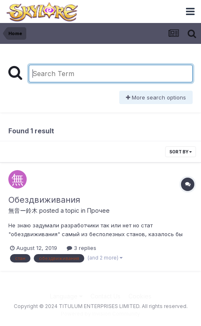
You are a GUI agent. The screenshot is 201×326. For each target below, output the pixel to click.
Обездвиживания (44, 200)
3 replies (81, 247)
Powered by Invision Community (100, 314)
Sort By (180, 151)
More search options (156, 97)
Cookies (139, 296)
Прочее (98, 210)
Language (66, 296)
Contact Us (105, 296)
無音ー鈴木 (23, 210)
